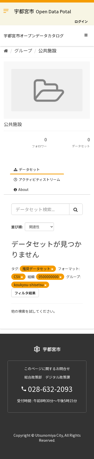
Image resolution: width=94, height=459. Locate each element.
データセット (27, 169)
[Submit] (76, 209)
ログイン (81, 21)
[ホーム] (6, 50)
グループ (23, 50)
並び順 (16, 226)
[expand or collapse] (86, 35)
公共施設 (47, 50)
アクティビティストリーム (37, 179)
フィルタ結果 (25, 292)
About (21, 189)
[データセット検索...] (40, 209)
